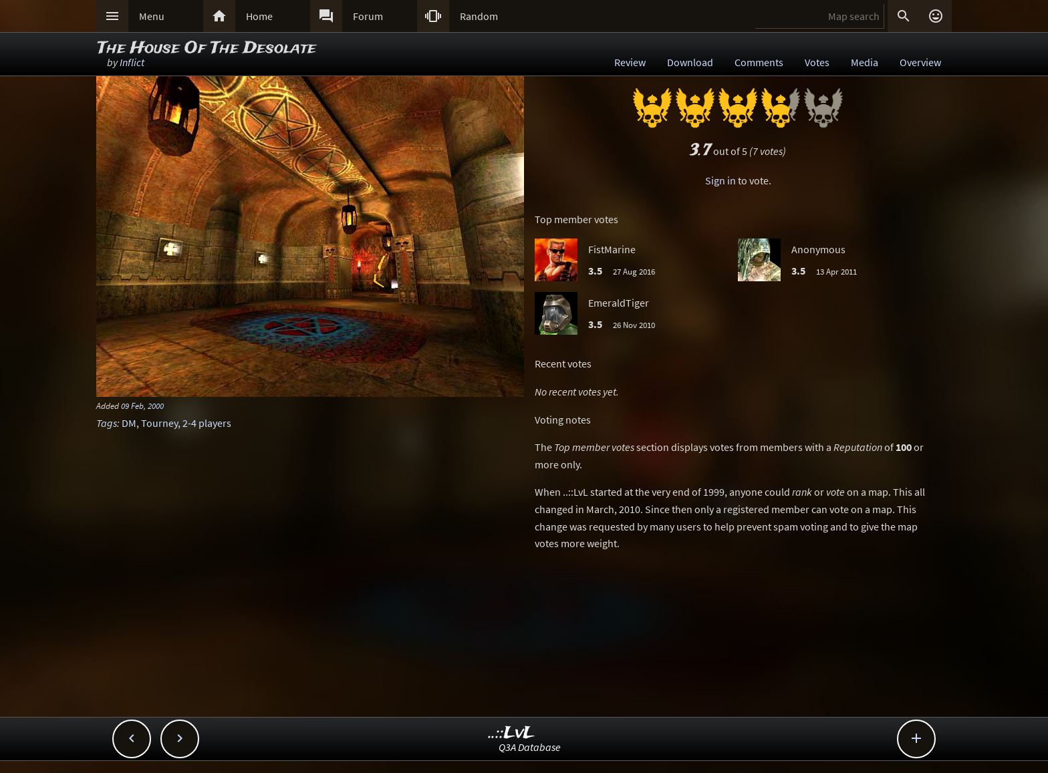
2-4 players (206, 423)
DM (129, 423)
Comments (759, 62)
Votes (817, 62)
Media (864, 62)
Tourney (159, 423)
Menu (151, 16)
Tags (106, 423)
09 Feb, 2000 (142, 405)
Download (690, 62)
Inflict (132, 62)
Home (259, 16)
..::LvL (511, 733)
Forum (368, 16)
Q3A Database (530, 747)
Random (479, 16)
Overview (920, 62)
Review (630, 62)
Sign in (720, 180)
